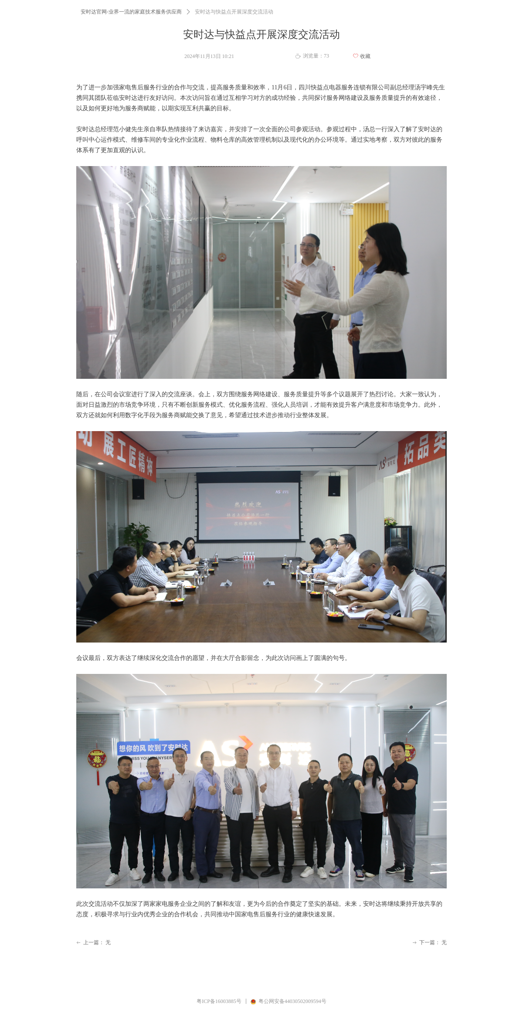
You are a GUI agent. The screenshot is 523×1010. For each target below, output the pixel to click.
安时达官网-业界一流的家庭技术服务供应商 (131, 12)
